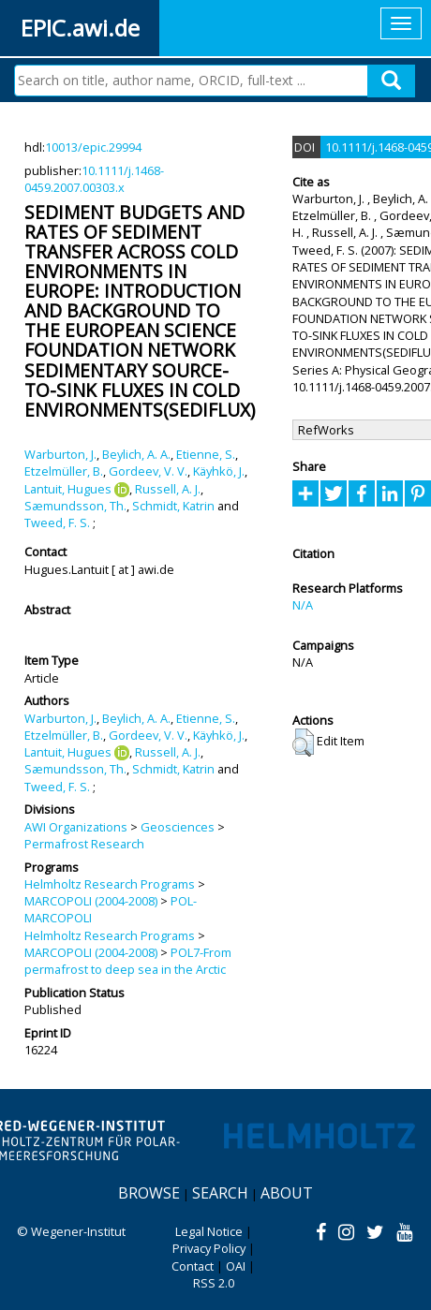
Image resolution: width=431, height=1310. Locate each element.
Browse (149, 1193)
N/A (302, 604)
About (286, 1193)
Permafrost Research (84, 843)
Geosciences (178, 826)
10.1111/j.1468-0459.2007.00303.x (94, 179)
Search (220, 1193)
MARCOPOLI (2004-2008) (90, 900)
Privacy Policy (208, 1248)
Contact (192, 1266)
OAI (235, 1266)
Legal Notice (209, 1231)
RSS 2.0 (213, 1282)
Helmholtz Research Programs (109, 884)
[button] (303, 743)
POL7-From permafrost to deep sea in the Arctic (127, 961)
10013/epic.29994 (93, 147)
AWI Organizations (75, 826)
